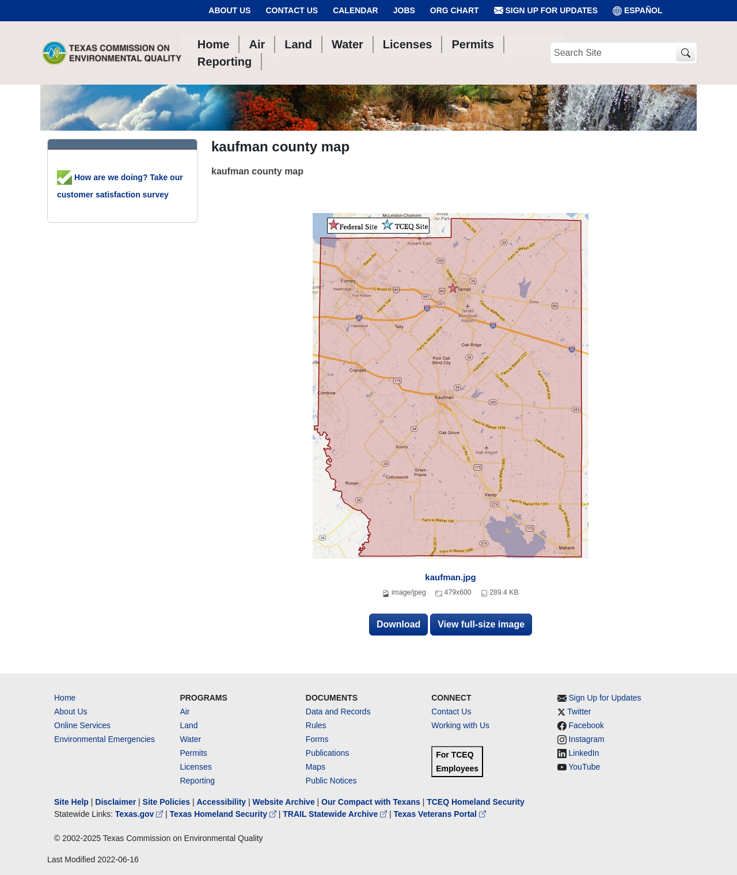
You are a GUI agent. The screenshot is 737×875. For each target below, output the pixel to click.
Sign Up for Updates (546, 11)
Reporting (197, 780)
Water (190, 739)
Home (64, 697)
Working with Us (460, 725)
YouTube (584, 766)
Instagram (587, 739)
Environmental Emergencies (104, 739)
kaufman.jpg (450, 577)
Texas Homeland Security (224, 814)
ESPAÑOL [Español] (638, 11)
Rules (316, 725)
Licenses (195, 766)
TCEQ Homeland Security (476, 801)
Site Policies (166, 801)
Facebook (586, 725)
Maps (315, 766)
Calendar (355, 10)
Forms (317, 739)
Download (398, 624)
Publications (327, 753)
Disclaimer (115, 801)
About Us (229, 10)
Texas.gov (140, 814)
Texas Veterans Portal (440, 814)
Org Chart (454, 10)
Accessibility (222, 801)
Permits (193, 753)
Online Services (82, 725)
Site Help (71, 801)
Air (184, 711)
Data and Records (338, 711)
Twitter (579, 711)
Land (188, 725)
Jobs (404, 10)
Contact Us (291, 10)
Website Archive (284, 801)
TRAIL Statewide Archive (336, 814)
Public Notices (331, 780)
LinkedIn (584, 753)
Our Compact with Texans (370, 801)
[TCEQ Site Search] (685, 53)
